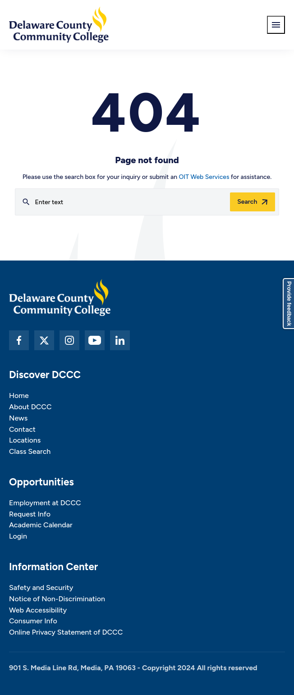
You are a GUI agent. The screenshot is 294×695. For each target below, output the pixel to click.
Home (19, 395)
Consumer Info (33, 621)
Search (247, 202)
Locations (25, 440)
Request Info (30, 514)
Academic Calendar (41, 525)
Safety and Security (41, 587)
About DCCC (30, 406)
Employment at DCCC (45, 502)
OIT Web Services (204, 177)
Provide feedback (289, 303)
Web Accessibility (38, 610)
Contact (22, 429)
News (18, 418)
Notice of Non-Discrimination (57, 598)
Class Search (30, 451)
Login (18, 536)
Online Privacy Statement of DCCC (66, 632)
